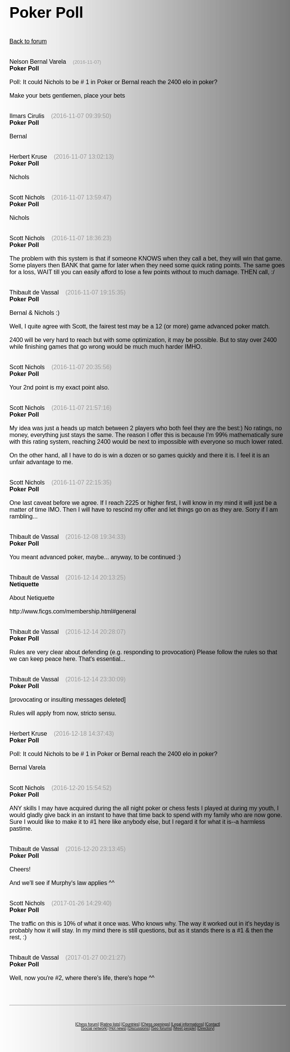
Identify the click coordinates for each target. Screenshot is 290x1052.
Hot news (117, 1028)
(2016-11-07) (87, 62)
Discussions (138, 1028)
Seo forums (161, 1028)
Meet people (184, 1028)
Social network (94, 1028)
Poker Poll (24, 68)
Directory (205, 1028)
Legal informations (187, 1024)
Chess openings (155, 1024)
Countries (130, 1024)
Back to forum (28, 41)
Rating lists (110, 1024)
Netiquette (24, 584)
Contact (212, 1024)
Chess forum (87, 1024)
